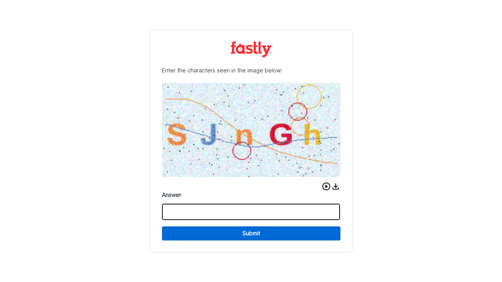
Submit (251, 233)
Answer (171, 195)
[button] (326, 186)
